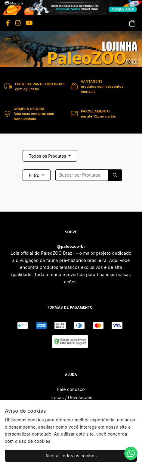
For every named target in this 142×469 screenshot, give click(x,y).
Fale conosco (71, 389)
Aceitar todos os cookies (71, 455)
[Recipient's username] (81, 175)
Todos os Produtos (48, 156)
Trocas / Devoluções (71, 397)
